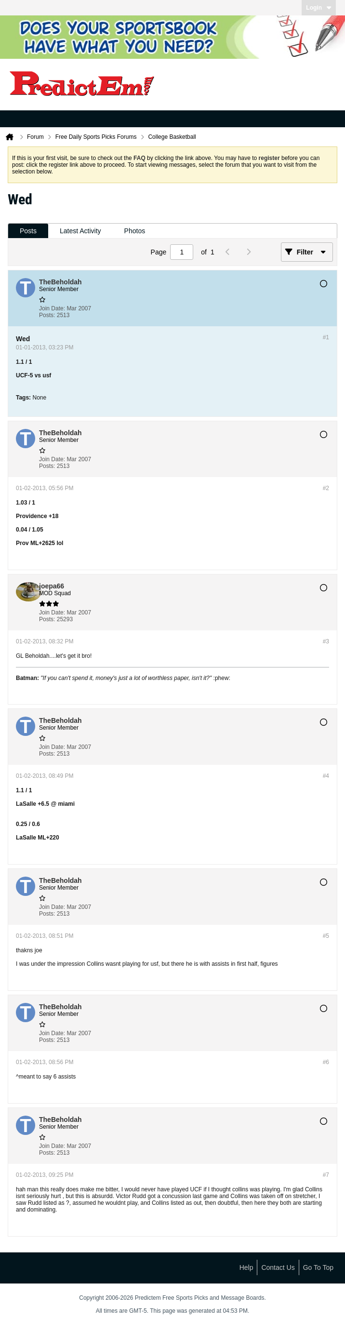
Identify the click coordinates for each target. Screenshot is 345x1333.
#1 (326, 337)
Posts (28, 231)
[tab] (28, 231)
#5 (326, 936)
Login (319, 7)
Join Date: (52, 308)
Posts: (47, 315)
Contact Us (277, 1267)
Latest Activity (80, 231)
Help (246, 1267)
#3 (326, 641)
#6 (326, 1062)
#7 (326, 1175)
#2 (326, 488)
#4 (326, 776)
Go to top (318, 1267)
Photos (135, 231)
